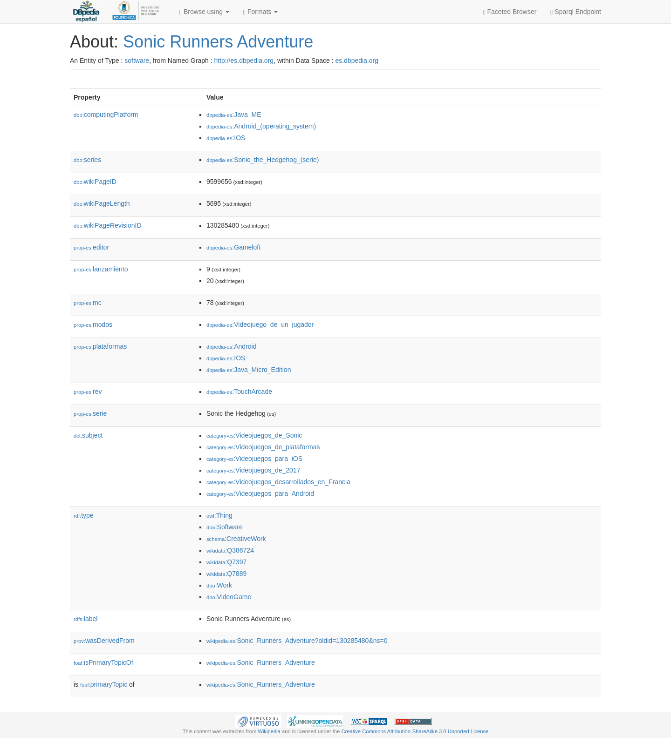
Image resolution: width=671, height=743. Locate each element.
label (85, 618)
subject (88, 435)
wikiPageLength (102, 203)
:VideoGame (228, 597)
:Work (219, 585)
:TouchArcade (239, 391)
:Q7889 (226, 573)
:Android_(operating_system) (261, 126)
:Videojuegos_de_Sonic (254, 435)
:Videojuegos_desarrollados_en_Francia (278, 482)
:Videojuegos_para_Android (260, 493)
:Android (231, 346)
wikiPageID (95, 181)
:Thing (219, 515)
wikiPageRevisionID (108, 225)
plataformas (100, 346)
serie (90, 413)
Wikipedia (269, 731)
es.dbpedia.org (356, 60)
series (87, 159)
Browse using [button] (204, 12)
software (136, 60)
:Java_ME (233, 114)
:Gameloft (233, 247)
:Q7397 (226, 562)
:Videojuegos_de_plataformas (263, 447)
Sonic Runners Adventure (218, 41)
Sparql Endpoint (575, 12)
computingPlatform (106, 114)
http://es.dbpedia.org (244, 60)
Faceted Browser (510, 12)
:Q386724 (230, 550)
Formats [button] (260, 12)
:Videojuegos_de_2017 (253, 470)
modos (93, 324)
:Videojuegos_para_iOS (254, 458)
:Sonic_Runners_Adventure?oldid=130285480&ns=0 (296, 640)
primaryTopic (103, 684)
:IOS (225, 138)
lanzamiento (101, 269)
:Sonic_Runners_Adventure (260, 662)
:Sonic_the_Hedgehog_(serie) (262, 159)
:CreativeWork (236, 538)
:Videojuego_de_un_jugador (260, 324)
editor (91, 247)
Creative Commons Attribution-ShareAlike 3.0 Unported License (414, 731)
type (84, 515)
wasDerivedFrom (104, 640)
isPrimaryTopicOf (103, 662)
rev (88, 391)
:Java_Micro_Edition (248, 369)
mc (88, 302)
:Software (224, 527)
